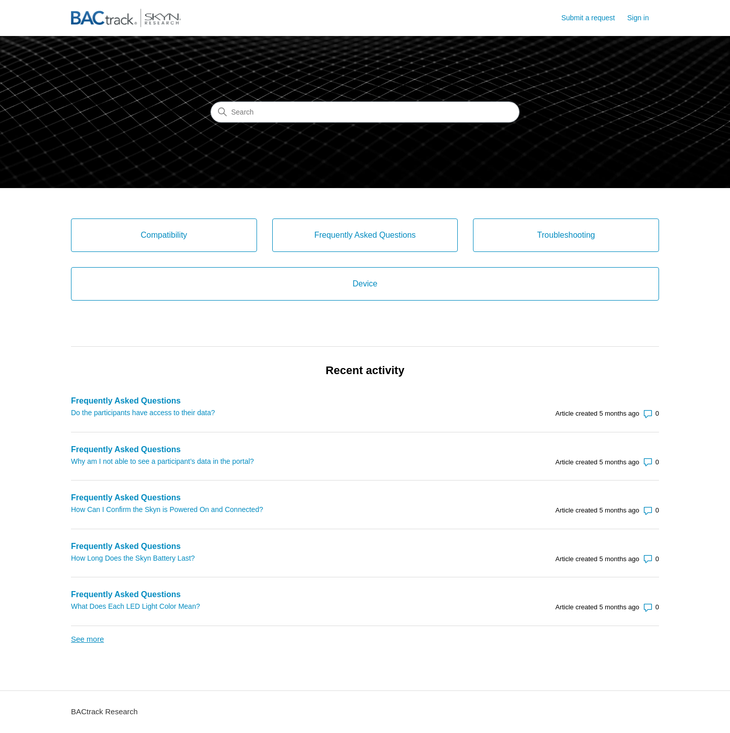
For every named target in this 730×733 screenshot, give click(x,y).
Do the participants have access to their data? (143, 413)
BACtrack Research (104, 711)
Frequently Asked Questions (125, 400)
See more (87, 639)
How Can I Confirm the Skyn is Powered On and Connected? (167, 509)
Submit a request (588, 18)
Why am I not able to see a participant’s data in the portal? (162, 461)
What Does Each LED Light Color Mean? (135, 606)
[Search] (365, 112)
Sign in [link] (638, 18)
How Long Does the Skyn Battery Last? (133, 558)
